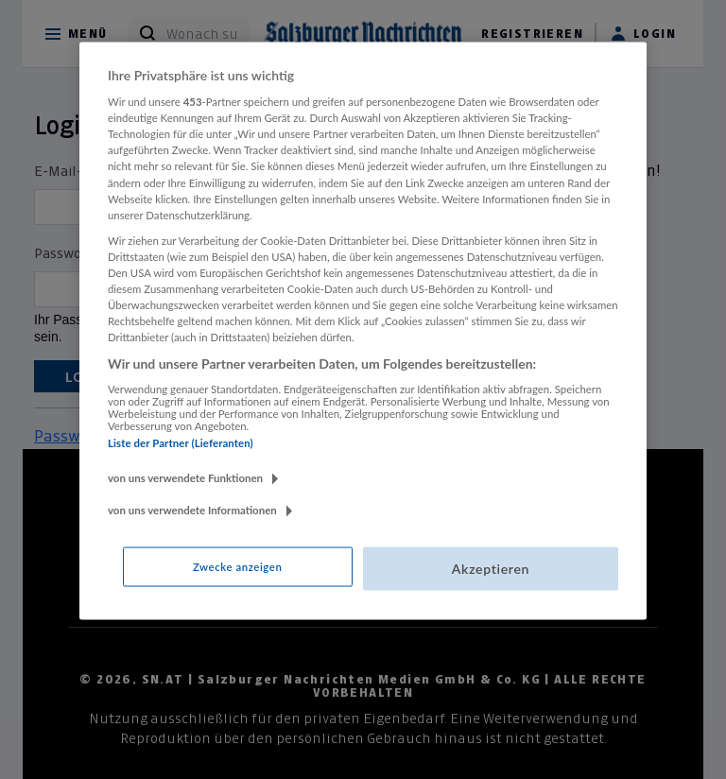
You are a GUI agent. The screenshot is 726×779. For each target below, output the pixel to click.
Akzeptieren (490, 569)
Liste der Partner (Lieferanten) (180, 442)
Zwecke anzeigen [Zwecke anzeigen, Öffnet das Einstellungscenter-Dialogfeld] (237, 567)
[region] (363, 330)
